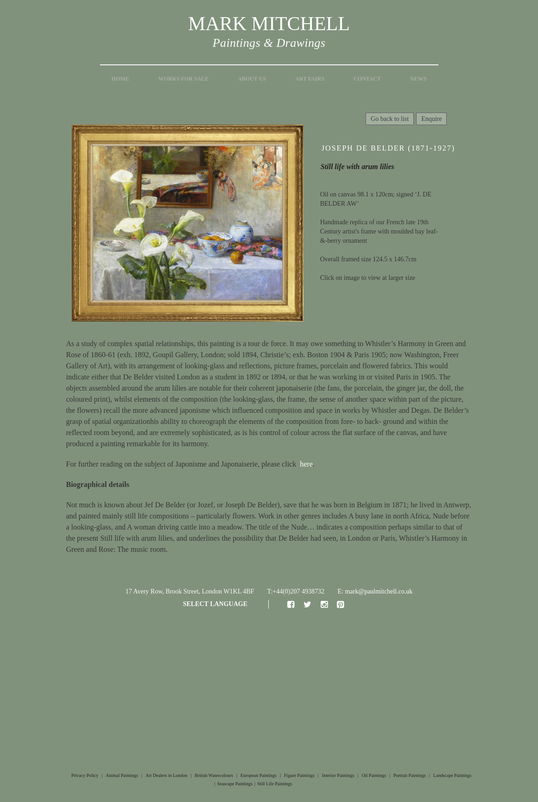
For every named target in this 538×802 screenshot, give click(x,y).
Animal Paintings (122, 775)
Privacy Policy (85, 775)
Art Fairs (309, 79)
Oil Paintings (374, 775)
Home (120, 79)
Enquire (431, 118)
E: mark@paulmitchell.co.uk (375, 591)
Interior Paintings (338, 775)
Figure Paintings (299, 775)
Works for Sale (183, 79)
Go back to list (390, 118)
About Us (252, 79)
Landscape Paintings (452, 775)
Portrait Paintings (409, 775)
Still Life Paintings (274, 783)
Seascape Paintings (235, 783)
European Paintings (259, 775)
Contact (367, 79)
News (418, 79)
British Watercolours (214, 775)
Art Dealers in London (166, 775)
